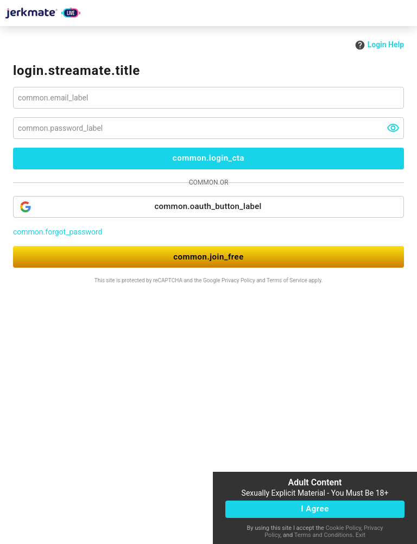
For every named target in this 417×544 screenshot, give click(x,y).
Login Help (379, 44)
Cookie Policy (343, 528)
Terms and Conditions (323, 535)
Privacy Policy (238, 280)
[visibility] (393, 128)
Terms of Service (287, 280)
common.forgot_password (57, 231)
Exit (360, 535)
